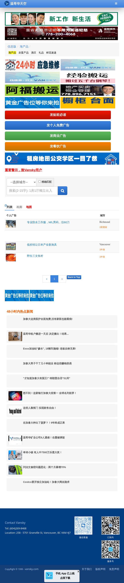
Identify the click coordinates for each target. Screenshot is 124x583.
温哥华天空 (15, 3)
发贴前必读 (58, 115)
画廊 (19, 207)
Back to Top (74, 277)
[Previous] (47, 278)
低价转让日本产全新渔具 (42, 244)
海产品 (24, 46)
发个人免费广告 (58, 125)
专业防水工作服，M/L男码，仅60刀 (48, 222)
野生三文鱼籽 (35, 255)
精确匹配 (47, 182)
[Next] (62, 278)
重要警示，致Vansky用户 (23, 170)
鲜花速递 (51, 52)
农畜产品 (24, 52)
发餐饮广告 (58, 146)
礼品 (41, 52)
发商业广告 (58, 136)
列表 (9, 207)
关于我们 (87, 569)
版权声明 (100, 569)
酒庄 (33, 52)
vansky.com (32, 569)
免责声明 (114, 569)
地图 (29, 207)
